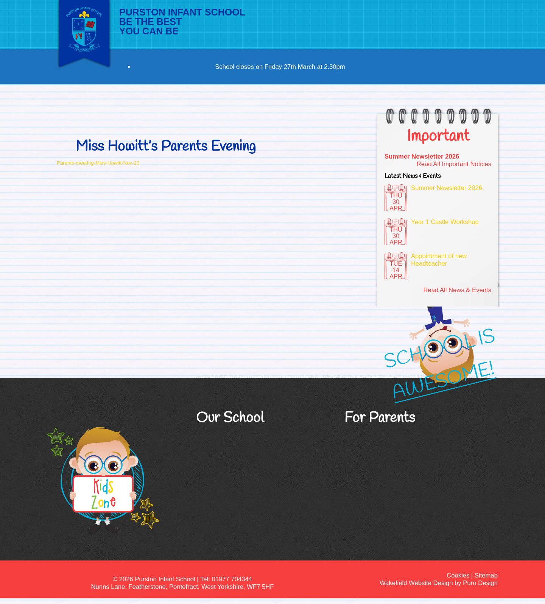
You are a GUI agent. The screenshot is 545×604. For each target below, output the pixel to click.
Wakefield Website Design (416, 583)
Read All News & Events (457, 290)
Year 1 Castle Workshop (445, 222)
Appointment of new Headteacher (439, 259)
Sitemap (486, 575)
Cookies (458, 575)
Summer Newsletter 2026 (422, 156)
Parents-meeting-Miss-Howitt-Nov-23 (98, 163)
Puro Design (480, 583)
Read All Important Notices (454, 164)
